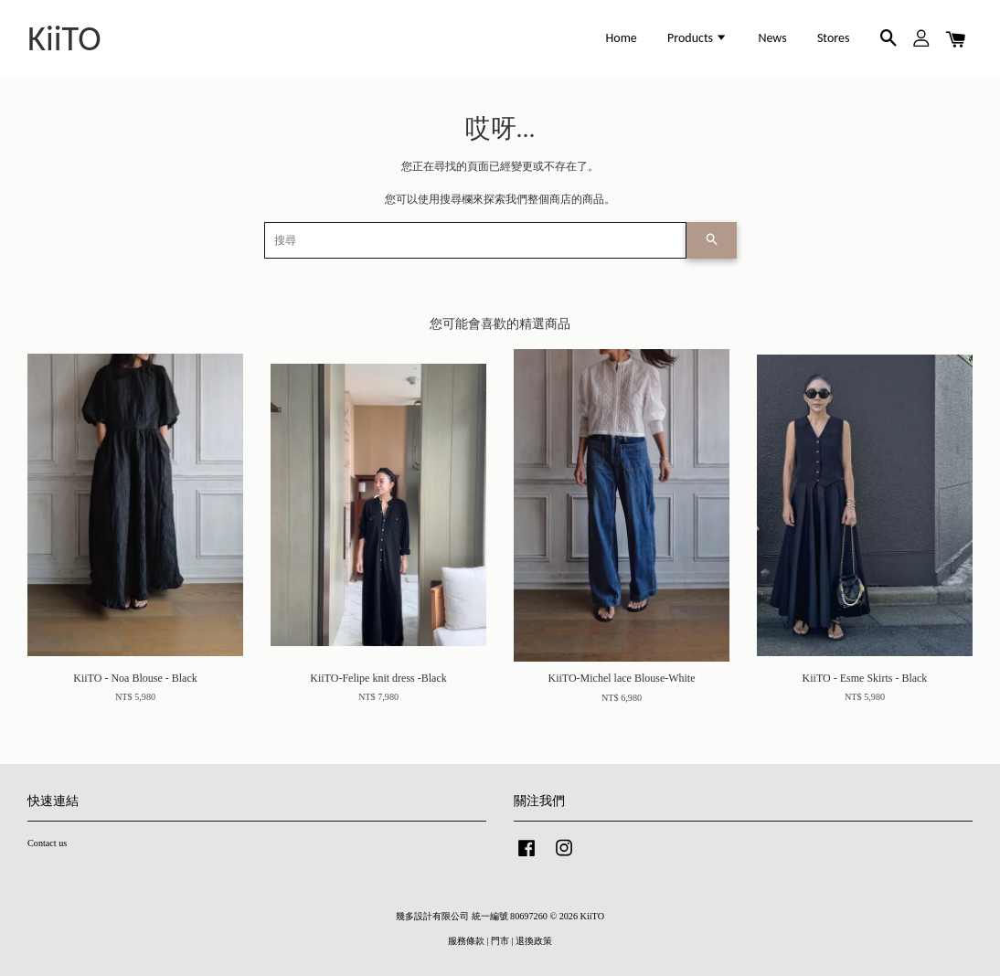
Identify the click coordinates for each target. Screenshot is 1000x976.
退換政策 (534, 941)
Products (697, 38)
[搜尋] (475, 240)
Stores (833, 38)
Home (621, 38)
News (772, 38)
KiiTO (64, 38)
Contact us (47, 843)
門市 (500, 941)
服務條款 (466, 941)
